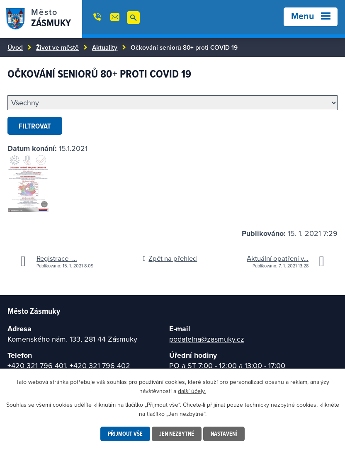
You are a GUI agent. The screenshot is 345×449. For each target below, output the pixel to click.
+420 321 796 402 (100, 365)
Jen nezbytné (176, 434)
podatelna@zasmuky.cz (206, 339)
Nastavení (224, 434)
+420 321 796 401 (36, 365)
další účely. (192, 391)
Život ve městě (57, 47)
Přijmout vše (125, 434)
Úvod (15, 47)
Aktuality (104, 47)
